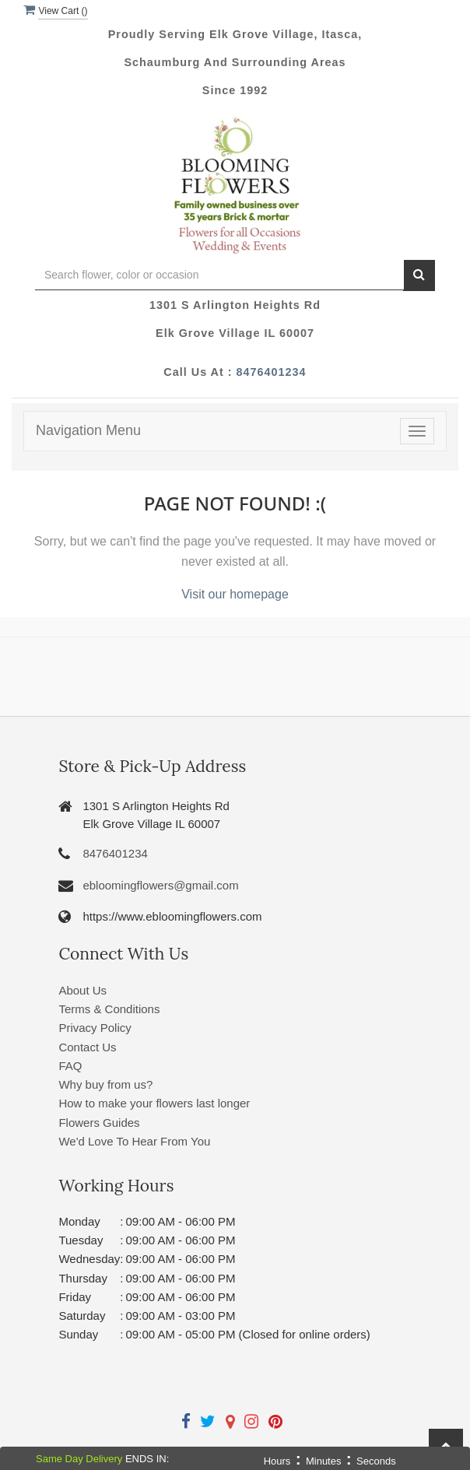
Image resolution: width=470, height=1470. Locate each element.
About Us (82, 990)
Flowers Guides (98, 1122)
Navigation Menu (88, 430)
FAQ (70, 1065)
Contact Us (87, 1047)
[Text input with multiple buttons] (219, 275)
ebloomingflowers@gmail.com (160, 885)
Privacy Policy (94, 1027)
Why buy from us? (105, 1084)
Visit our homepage (235, 594)
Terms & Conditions (109, 1009)
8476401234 (272, 372)
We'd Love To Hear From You (134, 1141)
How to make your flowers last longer (154, 1103)
